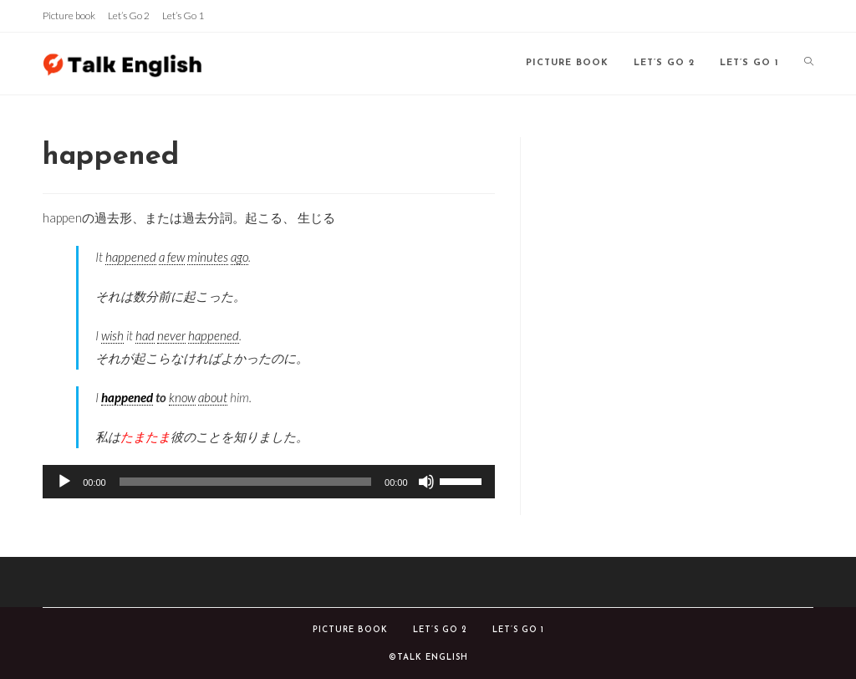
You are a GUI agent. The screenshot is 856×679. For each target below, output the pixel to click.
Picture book (69, 15)
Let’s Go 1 (183, 15)
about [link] (212, 397)
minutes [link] (207, 256)
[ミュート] (426, 481)
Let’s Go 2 (129, 15)
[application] (268, 481)
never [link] (171, 335)
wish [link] (112, 335)
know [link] (182, 397)
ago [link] (239, 256)
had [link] (145, 335)
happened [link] (130, 256)
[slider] (245, 481)
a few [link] (172, 256)
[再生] (64, 481)
